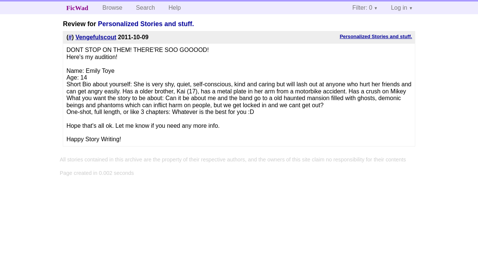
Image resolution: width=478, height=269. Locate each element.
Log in (399, 7)
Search (145, 7)
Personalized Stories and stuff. (146, 24)
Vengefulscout (95, 37)
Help (174, 7)
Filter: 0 (362, 7)
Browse (112, 7)
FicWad (77, 8)
